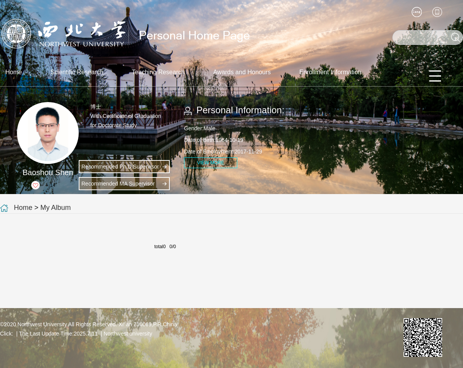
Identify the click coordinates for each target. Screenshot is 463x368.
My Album (56, 207)
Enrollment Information (330, 72)
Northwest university (128, 334)
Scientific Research (77, 72)
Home (13, 72)
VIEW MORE (210, 162)
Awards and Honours (242, 72)
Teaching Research (158, 72)
